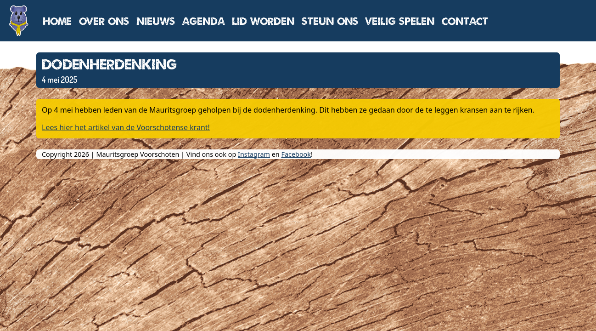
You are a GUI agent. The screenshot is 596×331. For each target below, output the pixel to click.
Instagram (254, 154)
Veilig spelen (399, 20)
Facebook (296, 154)
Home (57, 20)
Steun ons (330, 20)
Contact (465, 20)
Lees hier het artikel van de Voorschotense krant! (126, 127)
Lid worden (263, 20)
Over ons (104, 20)
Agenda (203, 20)
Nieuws (155, 20)
